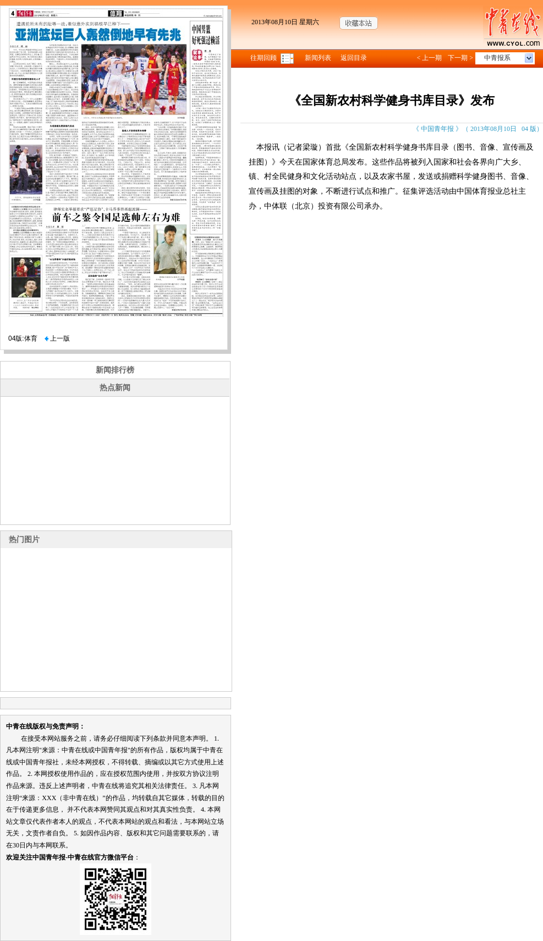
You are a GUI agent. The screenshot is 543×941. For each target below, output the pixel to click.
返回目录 (354, 58)
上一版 (57, 338)
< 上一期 (429, 58)
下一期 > (460, 58)
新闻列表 (318, 58)
